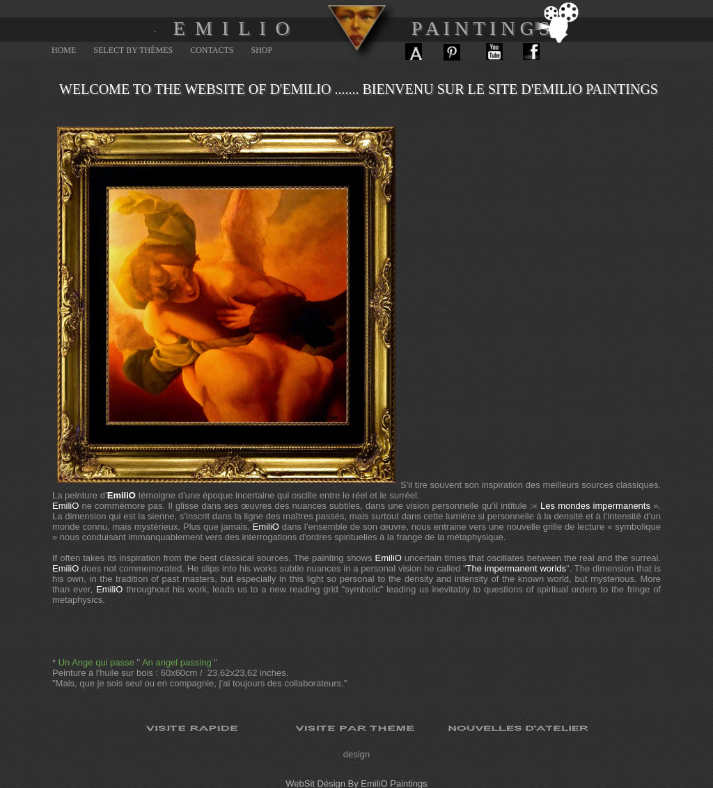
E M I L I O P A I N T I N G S (361, 28)
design (356, 754)
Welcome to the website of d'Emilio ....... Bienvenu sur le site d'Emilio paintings (358, 89)
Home (64, 50)
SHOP (262, 50)
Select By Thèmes (133, 50)
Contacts (211, 50)
